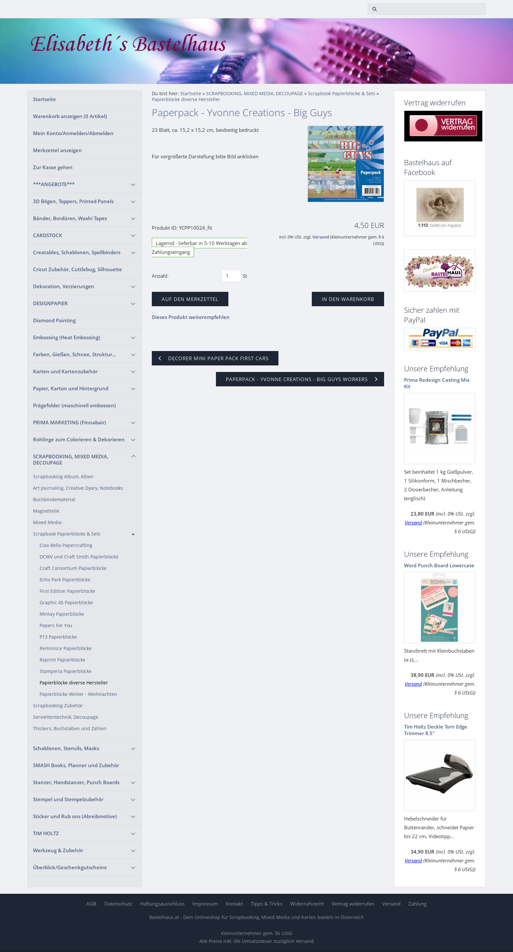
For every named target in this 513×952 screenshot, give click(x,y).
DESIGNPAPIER (50, 303)
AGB (91, 903)
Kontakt (234, 903)
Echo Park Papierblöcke (65, 580)
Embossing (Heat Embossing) (66, 337)
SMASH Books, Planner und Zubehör (76, 765)
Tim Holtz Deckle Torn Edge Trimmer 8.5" (435, 729)
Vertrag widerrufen (353, 903)
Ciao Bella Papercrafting (66, 545)
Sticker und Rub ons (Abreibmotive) (75, 816)
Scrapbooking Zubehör (58, 706)
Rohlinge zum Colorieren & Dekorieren (79, 439)
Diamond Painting (54, 320)
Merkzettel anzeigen (57, 150)
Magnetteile (46, 511)
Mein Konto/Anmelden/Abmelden (73, 133)
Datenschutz (118, 903)
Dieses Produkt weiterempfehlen (191, 317)
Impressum (205, 903)
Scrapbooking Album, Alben (63, 477)
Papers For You (56, 625)
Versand (320, 237)
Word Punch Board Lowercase (439, 565)
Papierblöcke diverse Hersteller (74, 683)
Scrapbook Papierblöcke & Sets (66, 534)
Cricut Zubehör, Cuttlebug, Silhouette (77, 269)
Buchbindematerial (54, 499)
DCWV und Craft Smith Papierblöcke (79, 557)
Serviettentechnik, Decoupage (65, 717)
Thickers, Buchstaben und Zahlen (69, 729)
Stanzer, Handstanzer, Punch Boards (76, 782)
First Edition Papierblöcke (67, 591)
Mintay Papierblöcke (62, 614)
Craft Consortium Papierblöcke (73, 568)
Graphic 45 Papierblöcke (66, 603)
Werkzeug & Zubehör (58, 850)
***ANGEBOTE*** (54, 184)
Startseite (44, 99)
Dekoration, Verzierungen (63, 286)
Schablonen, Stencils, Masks (66, 748)
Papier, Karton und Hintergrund (70, 388)
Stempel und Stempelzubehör (68, 799)
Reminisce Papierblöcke (66, 648)
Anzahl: (160, 276)
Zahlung (417, 903)
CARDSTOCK (47, 235)
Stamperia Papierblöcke (66, 671)
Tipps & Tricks (266, 903)
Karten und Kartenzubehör (65, 371)
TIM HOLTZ (46, 833)
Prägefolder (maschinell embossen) (74, 405)
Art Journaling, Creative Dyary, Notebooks (78, 488)
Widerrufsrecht (307, 903)
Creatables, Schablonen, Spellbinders (76, 252)
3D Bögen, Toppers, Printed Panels (73, 201)
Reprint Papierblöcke (62, 660)
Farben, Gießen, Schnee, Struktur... (74, 354)
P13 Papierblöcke (58, 637)
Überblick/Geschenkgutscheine (70, 867)
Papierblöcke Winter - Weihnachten (78, 694)
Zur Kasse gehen (53, 167)
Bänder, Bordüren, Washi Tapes (70, 218)
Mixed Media (47, 522)
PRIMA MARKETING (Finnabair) (69, 422)
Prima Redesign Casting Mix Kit (436, 383)
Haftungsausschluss (162, 903)
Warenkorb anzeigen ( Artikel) (70, 116)
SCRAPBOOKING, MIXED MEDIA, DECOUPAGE (70, 459)
